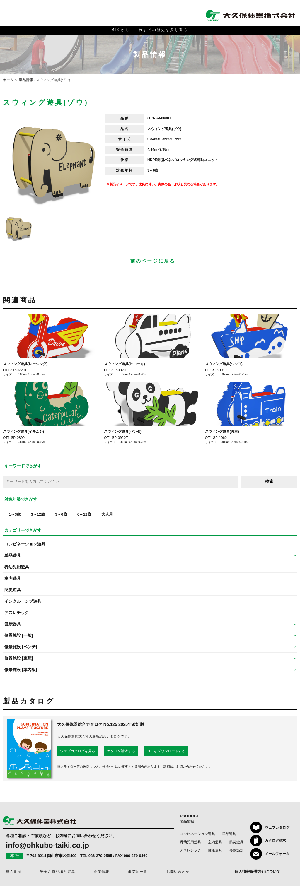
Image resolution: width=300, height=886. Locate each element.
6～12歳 (84, 514)
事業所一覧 (137, 872)
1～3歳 (15, 514)
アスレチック (16, 612)
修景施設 (236, 850)
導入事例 (13, 872)
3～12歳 (38, 514)
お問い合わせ (178, 872)
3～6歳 (61, 514)
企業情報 (101, 872)
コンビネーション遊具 (24, 544)
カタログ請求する (121, 751)
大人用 (107, 514)
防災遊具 (12, 589)
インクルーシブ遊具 (22, 601)
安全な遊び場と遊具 (57, 872)
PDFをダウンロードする (166, 751)
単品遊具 (229, 834)
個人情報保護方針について (257, 871)
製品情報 (26, 80)
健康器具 (215, 850)
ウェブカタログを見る (77, 751)
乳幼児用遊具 (16, 567)
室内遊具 (12, 578)
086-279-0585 (100, 855)
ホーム (8, 80)
